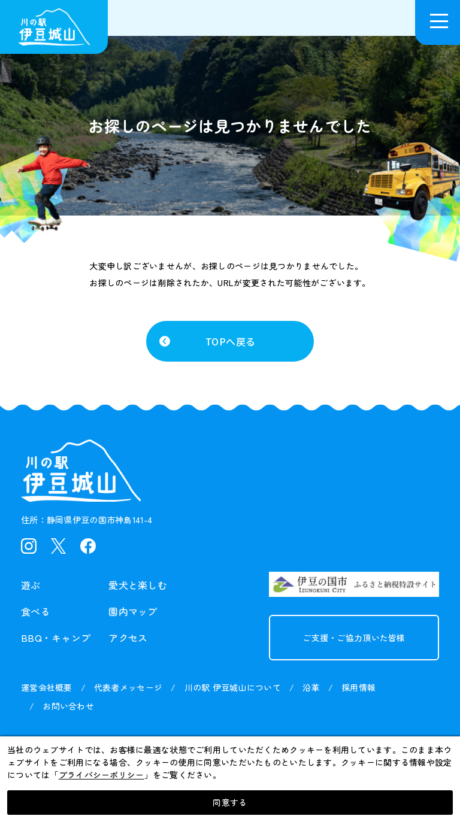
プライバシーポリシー (101, 775)
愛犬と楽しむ (137, 585)
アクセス (127, 637)
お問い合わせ (68, 706)
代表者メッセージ (128, 687)
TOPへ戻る (230, 341)
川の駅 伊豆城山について (232, 687)
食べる (35, 611)
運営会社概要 (46, 687)
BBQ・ (55, 637)
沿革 (311, 687)
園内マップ (132, 611)
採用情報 (358, 687)
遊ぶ (31, 585)
